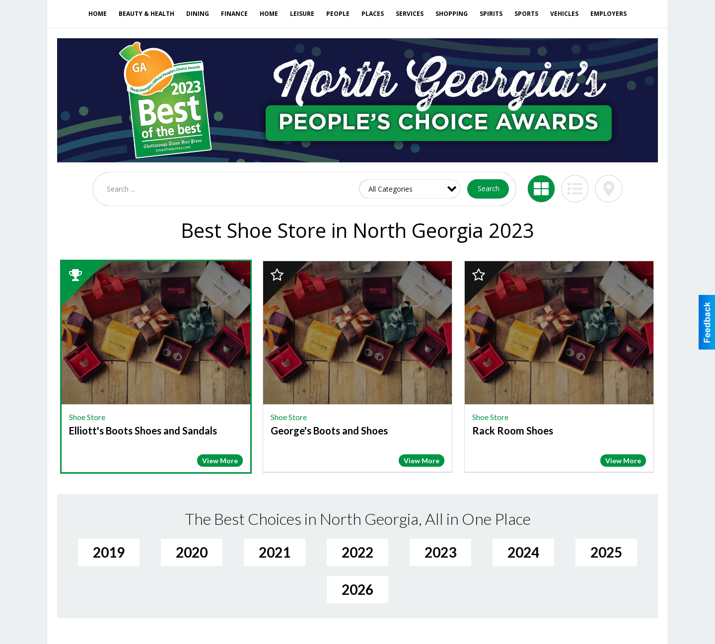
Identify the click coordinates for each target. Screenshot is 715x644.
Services (410, 13)
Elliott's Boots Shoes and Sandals (143, 430)
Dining (197, 13)
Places (372, 13)
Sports (526, 13)
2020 (192, 552)
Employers (608, 13)
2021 (274, 552)
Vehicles (564, 13)
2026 (357, 589)
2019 (109, 552)
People (338, 13)
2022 (357, 552)
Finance (234, 13)
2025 (606, 552)
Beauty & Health (146, 13)
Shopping (451, 13)
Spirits (491, 13)
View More (220, 460)
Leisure (302, 13)
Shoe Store (87, 417)
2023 (440, 552)
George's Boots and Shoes (329, 430)
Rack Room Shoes (512, 430)
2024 (523, 552)
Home (97, 13)
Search (489, 188)
